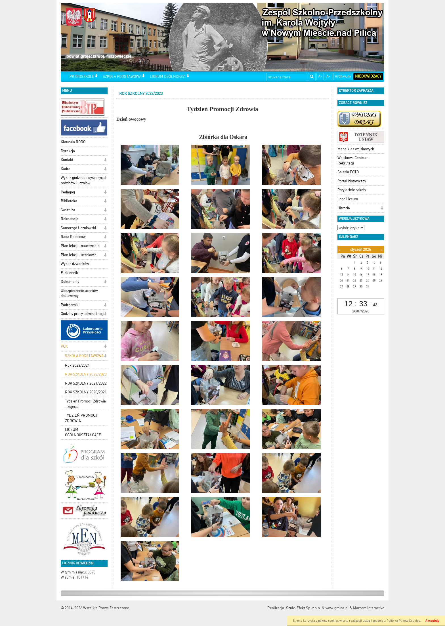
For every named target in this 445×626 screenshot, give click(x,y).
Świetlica (68, 210)
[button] (96, 76)
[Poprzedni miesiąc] (340, 250)
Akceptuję (432, 621)
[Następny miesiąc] (382, 250)
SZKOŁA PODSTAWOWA (122, 76)
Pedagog (68, 192)
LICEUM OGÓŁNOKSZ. (168, 76)
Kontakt (67, 160)
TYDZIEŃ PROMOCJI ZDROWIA (81, 418)
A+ (328, 76)
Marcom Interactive (368, 608)
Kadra (65, 169)
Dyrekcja (68, 151)
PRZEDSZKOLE (82, 76)
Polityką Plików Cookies (403, 621)
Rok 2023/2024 (77, 365)
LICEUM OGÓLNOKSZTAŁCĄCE (83, 432)
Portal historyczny (351, 181)
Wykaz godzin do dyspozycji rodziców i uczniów (82, 180)
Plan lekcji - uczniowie (78, 255)
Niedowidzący (368, 76)
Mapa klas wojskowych (355, 149)
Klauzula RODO (73, 142)
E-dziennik (69, 273)
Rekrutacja (69, 219)
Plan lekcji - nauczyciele (80, 246)
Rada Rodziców (73, 237)
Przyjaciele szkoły (351, 190)
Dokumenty (70, 281)
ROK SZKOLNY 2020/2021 (86, 392)
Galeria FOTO (348, 172)
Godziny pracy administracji (82, 314)
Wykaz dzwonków (75, 264)
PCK (64, 346)
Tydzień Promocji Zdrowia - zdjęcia (85, 404)
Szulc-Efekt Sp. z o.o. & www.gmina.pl (317, 608)
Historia (343, 208)
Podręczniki (70, 305)
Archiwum (343, 76)
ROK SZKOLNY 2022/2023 (86, 374)
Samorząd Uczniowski (78, 228)
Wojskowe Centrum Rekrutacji (352, 160)
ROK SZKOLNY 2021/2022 (86, 383)
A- (320, 76)
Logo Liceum (347, 199)
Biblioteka (69, 201)
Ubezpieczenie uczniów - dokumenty (80, 293)
